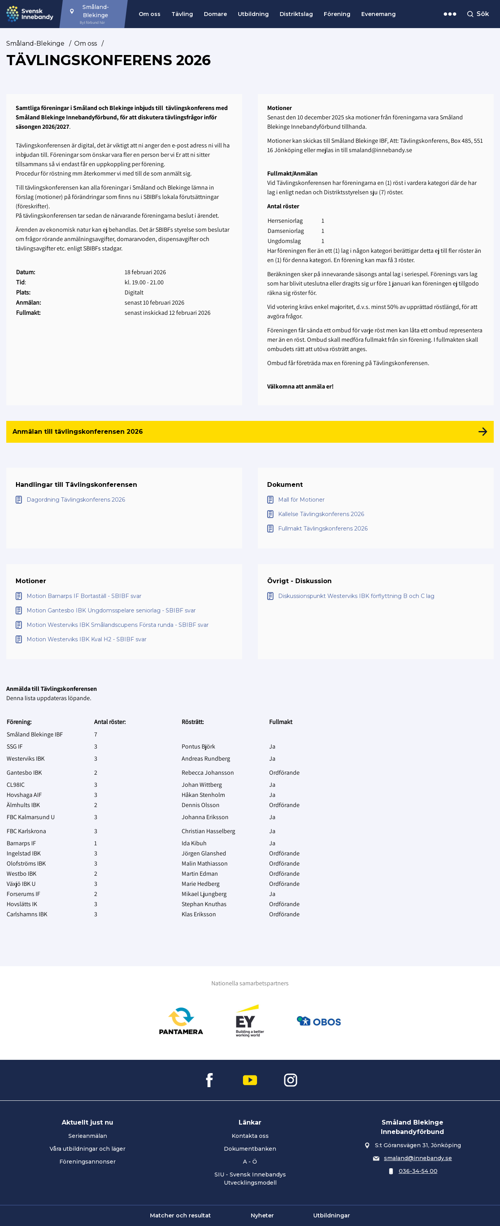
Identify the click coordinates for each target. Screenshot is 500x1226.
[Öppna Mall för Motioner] (375, 500)
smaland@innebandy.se (418, 1158)
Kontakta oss (250, 1135)
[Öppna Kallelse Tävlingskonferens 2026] (375, 514)
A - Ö (250, 1161)
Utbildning (253, 14)
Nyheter (262, 1215)
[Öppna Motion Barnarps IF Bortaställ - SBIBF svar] (124, 596)
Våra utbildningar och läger (87, 1148)
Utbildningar (331, 1215)
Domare (215, 14)
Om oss (150, 14)
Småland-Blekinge (35, 43)
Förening (337, 14)
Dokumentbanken (250, 1148)
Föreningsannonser (87, 1161)
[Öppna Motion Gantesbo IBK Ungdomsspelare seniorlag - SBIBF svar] (124, 611)
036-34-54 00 (418, 1171)
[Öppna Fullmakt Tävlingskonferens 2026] (375, 529)
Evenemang (378, 14)
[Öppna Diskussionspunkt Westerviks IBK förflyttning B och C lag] (375, 596)
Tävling (182, 14)
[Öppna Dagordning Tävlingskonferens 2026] (124, 500)
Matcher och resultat (180, 1215)
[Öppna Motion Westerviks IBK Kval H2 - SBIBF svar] (124, 639)
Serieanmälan (87, 1135)
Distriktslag (296, 14)
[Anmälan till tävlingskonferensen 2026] (250, 432)
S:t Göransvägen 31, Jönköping (418, 1145)
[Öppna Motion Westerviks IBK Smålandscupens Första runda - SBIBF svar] (124, 625)
